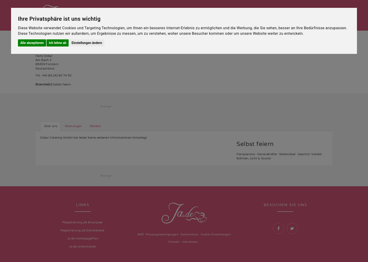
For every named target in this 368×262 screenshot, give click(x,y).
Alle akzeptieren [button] (32, 43)
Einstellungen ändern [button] (87, 43)
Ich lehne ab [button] (57, 43)
